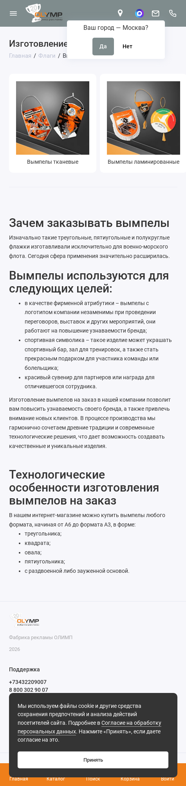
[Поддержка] (173, 13)
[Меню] (13, 13)
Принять (93, 760)
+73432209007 (28, 682)
